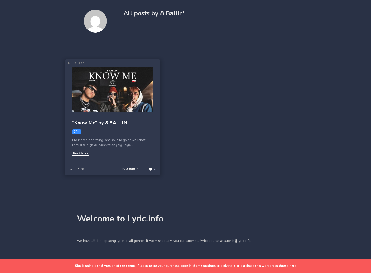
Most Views (126, 49)
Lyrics (15, 97)
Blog (14, 86)
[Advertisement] (32, 185)
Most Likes (98, 49)
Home (15, 75)
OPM (170, 49)
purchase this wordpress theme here (268, 266)
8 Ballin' (132, 169)
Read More (80, 153)
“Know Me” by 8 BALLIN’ (100, 123)
